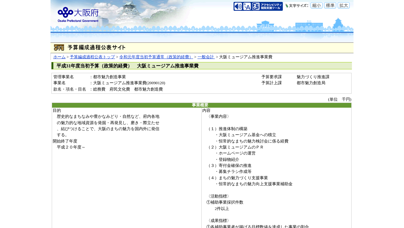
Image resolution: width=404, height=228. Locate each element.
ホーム (59, 57)
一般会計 (206, 57)
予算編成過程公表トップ (92, 57)
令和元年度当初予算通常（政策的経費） (156, 57)
